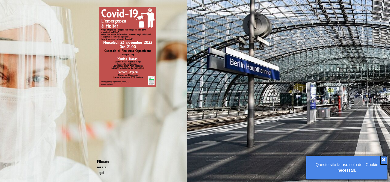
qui (101, 173)
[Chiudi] (383, 160)
